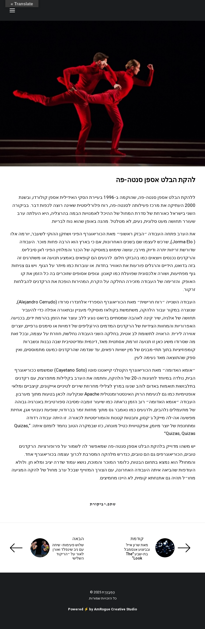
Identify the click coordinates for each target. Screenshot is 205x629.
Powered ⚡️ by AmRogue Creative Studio (102, 609)
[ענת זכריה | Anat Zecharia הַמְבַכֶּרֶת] (168, 10)
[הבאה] (47, 548)
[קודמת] (158, 548)
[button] (12, 10)
